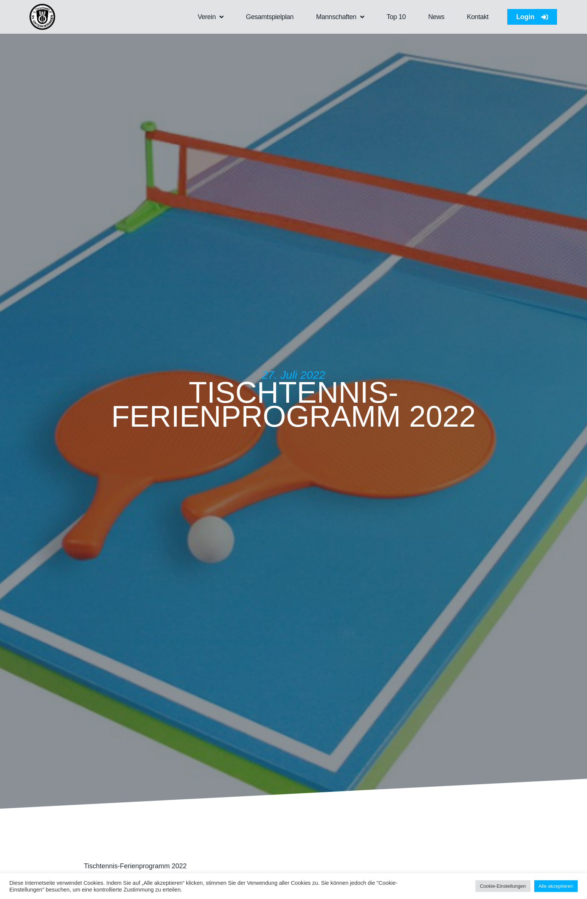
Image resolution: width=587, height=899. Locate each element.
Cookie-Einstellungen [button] (503, 886)
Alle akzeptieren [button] (556, 886)
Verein (210, 17)
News (436, 17)
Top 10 (395, 17)
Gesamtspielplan (270, 17)
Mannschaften (340, 17)
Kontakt (478, 17)
